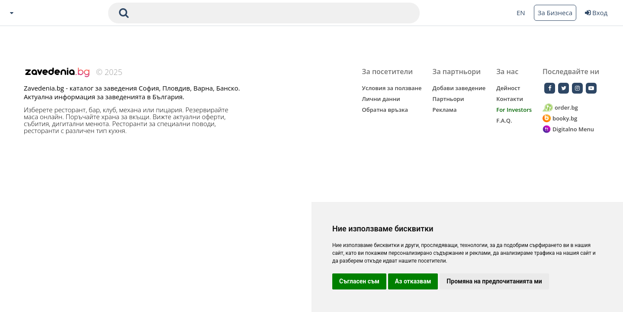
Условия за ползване (392, 88)
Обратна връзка (385, 110)
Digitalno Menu (568, 129)
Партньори (448, 99)
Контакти (509, 99)
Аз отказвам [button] (413, 281)
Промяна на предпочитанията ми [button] (494, 281)
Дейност (508, 88)
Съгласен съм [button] (359, 281)
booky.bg (560, 118)
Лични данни (381, 99)
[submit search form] (123, 13)
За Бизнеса (555, 12)
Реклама (445, 110)
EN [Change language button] (521, 12)
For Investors (514, 110)
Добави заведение (459, 88)
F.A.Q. (504, 120)
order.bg (560, 108)
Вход (596, 12)
